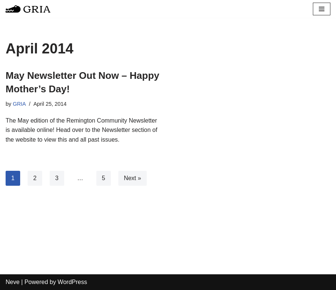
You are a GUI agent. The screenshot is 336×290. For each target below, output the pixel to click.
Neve (12, 282)
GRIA (19, 104)
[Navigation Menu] (321, 9)
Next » (132, 178)
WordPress (72, 282)
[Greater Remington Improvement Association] (28, 9)
